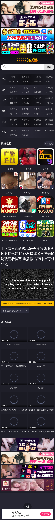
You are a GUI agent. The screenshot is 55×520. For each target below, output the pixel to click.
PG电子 (14, 77)
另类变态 (49, 103)
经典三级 (25, 103)
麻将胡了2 (13, 81)
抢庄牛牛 (49, 81)
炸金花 (25, 81)
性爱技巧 (49, 124)
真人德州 (25, 77)
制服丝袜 (13, 103)
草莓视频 (37, 130)
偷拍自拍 (25, 98)
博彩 (4, 78)
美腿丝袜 (13, 113)
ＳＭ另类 (49, 92)
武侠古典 (49, 119)
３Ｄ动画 (49, 87)
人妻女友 (37, 119)
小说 (4, 121)
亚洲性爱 (13, 98)
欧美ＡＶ (37, 87)
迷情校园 (13, 124)
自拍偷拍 (25, 87)
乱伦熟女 (37, 103)
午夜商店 (25, 130)
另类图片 (49, 113)
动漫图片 (49, 109)
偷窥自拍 (13, 109)
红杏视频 (13, 135)
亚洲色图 (25, 109)
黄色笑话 (37, 124)
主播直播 (37, 92)
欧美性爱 (49, 98)
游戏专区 (49, 77)
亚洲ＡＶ (13, 87)
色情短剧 (25, 135)
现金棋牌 (37, 81)
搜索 (49, 67)
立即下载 (45, 514)
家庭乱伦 (25, 119)
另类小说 (25, 124)
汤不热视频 (49, 130)
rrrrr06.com (27, 60)
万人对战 (37, 77)
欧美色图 (37, 109)
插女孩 (13, 130)
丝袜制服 (25, 92)
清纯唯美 (25, 113)
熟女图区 (37, 113)
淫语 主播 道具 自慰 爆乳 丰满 (15, 310)
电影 (4, 100)
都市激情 (13, 119)
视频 (4, 89)
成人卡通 (37, 98)
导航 (4, 132)
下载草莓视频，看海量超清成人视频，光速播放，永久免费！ (27, 303)
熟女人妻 (13, 92)
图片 (4, 110)
